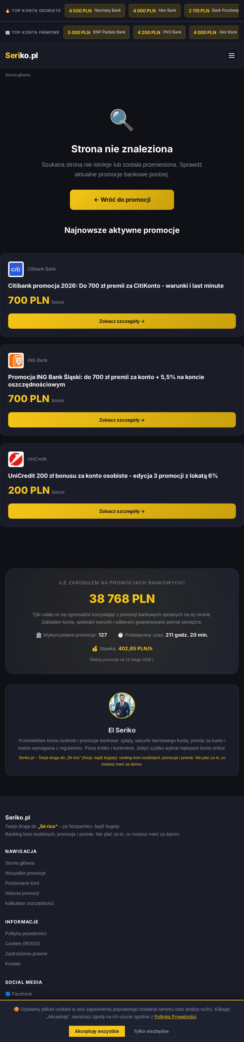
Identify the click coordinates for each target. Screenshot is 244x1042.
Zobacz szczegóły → (122, 321)
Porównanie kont (22, 883)
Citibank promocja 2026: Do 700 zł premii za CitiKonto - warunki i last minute (116, 285)
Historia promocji (22, 893)
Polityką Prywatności (175, 1016)
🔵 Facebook (18, 994)
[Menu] (231, 55)
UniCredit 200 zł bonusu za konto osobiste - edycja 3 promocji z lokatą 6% (113, 475)
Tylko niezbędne (151, 1031)
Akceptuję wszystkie (97, 1031)
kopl (21, 55)
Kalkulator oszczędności (29, 903)
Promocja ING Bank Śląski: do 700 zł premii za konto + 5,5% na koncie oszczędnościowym (106, 381)
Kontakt (12, 963)
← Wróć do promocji (122, 199)
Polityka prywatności (26, 933)
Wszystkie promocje (25, 873)
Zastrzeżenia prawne (26, 953)
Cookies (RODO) (22, 943)
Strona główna (19, 863)
